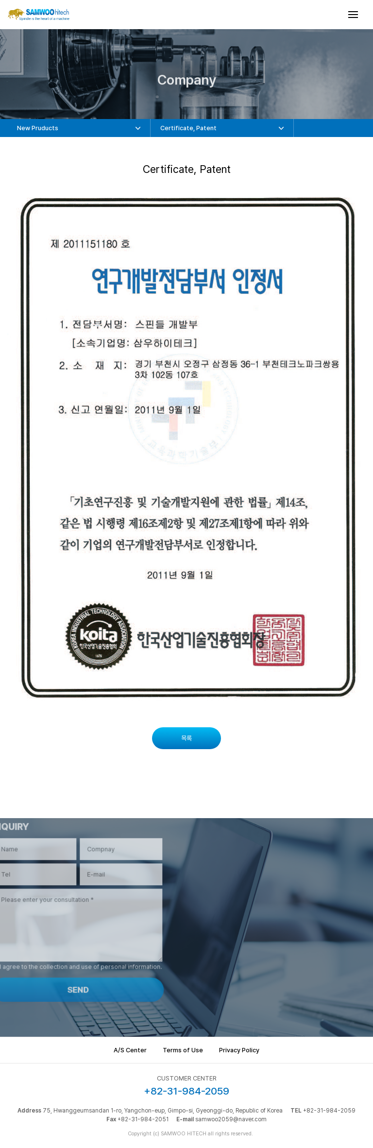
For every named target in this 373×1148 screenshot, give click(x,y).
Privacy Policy (239, 1050)
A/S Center (130, 1050)
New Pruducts (37, 128)
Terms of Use (183, 1050)
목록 (186, 738)
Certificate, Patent (188, 128)
